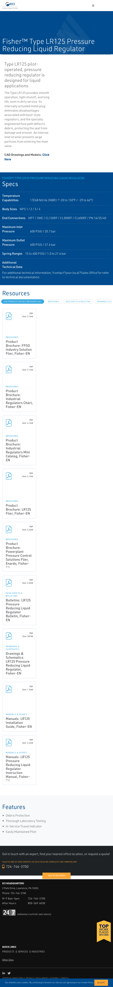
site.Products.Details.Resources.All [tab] (23, 301)
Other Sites (8, 959)
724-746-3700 (15, 866)
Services (23, 951)
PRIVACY (30, 978)
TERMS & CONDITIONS (13, 978)
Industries (38, 951)
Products (8, 951)
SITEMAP (54, 978)
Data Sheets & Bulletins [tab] (78, 301)
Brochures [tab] (53, 301)
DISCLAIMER (42, 978)
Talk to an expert (56, 875)
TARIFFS (64, 978)
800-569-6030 (36, 903)
